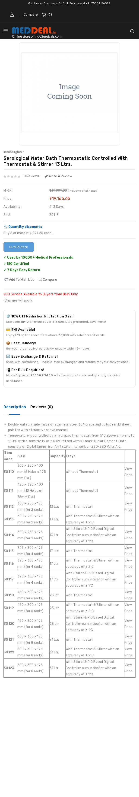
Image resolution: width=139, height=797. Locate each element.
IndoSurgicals (13, 152)
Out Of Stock (18, 247)
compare (50, 280)
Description (14, 407)
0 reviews (32, 176)
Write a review (58, 176)
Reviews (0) (41, 407)
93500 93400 (41, 375)
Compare (31, 15)
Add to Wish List (21, 280)
